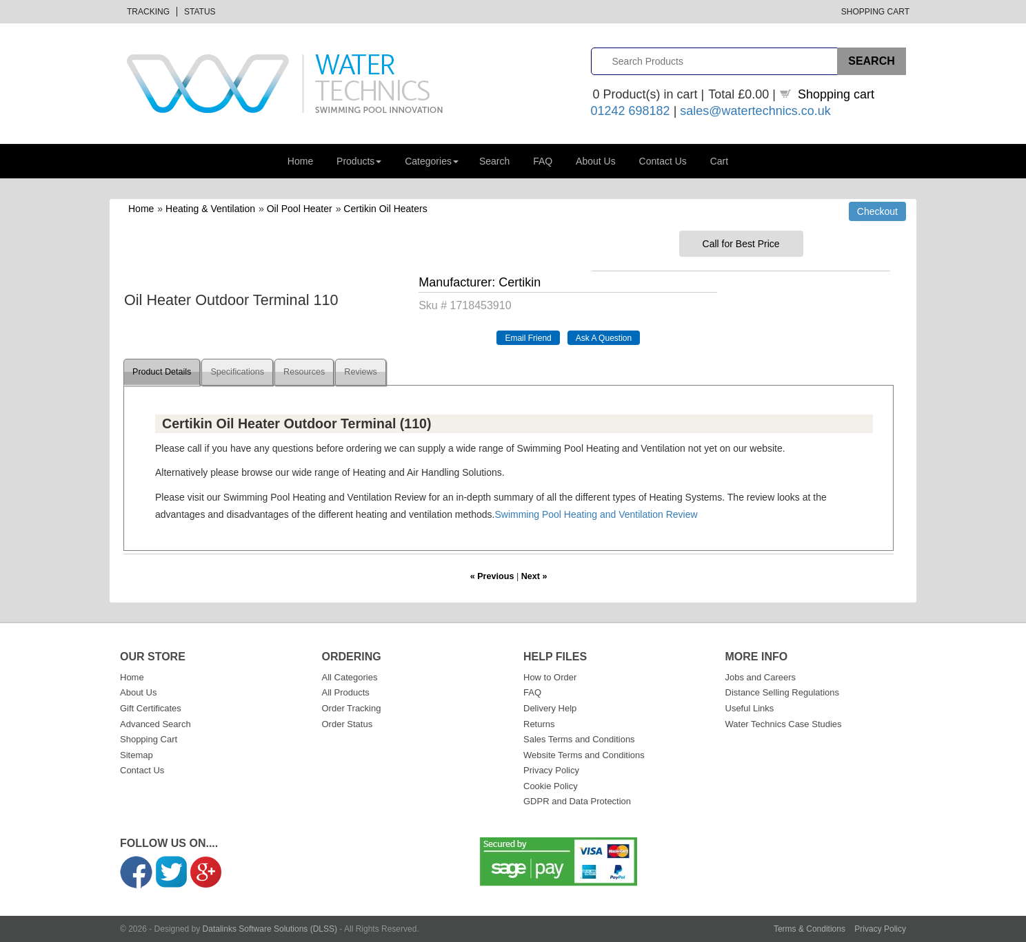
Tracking (148, 12)
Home (300, 161)
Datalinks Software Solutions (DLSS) (270, 929)
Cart (719, 161)
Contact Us (663, 161)
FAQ (542, 161)
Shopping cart (836, 94)
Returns (539, 724)
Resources (304, 372)
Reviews (360, 372)
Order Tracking (351, 708)
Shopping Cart (875, 12)
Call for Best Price (741, 243)
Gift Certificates (150, 708)
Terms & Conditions (809, 929)
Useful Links (749, 708)
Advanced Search (155, 724)
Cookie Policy (550, 786)
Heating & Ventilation (210, 208)
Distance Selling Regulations (782, 692)
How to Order (549, 677)
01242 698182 (630, 111)
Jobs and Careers (760, 677)
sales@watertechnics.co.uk (755, 111)
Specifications (237, 372)
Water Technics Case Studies (783, 724)
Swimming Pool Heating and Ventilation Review (595, 514)
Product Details (161, 372)
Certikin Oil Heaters (385, 208)
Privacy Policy (551, 770)
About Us (596, 161)
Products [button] (358, 161)
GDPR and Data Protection (577, 801)
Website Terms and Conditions (584, 755)
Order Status (347, 724)
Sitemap (136, 755)
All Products (346, 692)
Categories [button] (432, 161)
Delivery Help (549, 708)
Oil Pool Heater (299, 208)
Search (494, 161)
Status (200, 12)
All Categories (350, 677)
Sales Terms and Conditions (579, 739)
